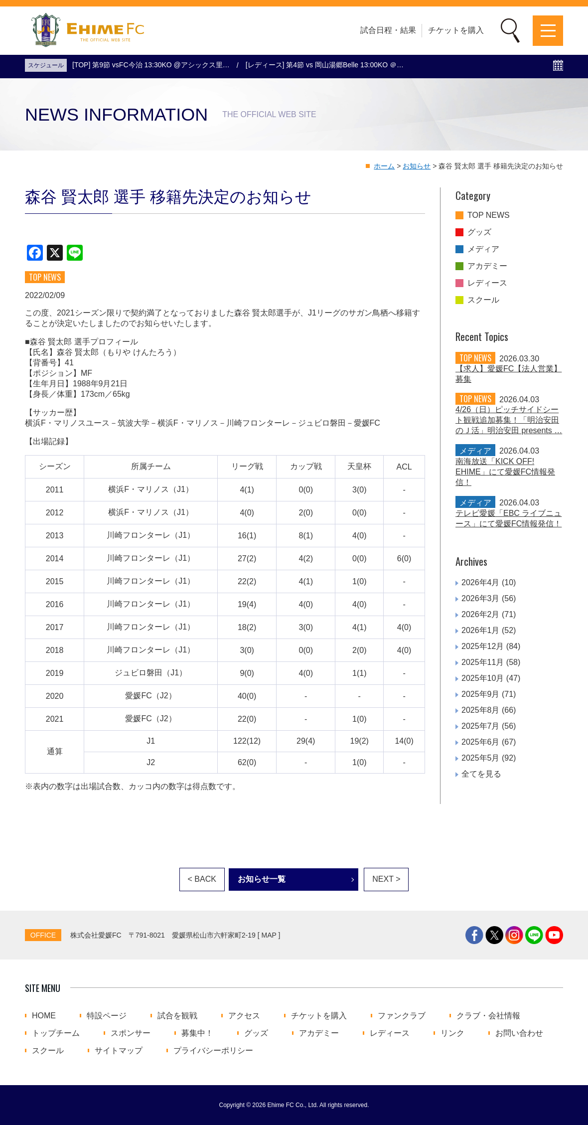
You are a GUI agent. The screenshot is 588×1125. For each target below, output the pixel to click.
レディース (487, 283)
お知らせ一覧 (262, 879)
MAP (269, 935)
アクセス (244, 1016)
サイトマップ (119, 1051)
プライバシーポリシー (213, 1051)
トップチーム (56, 1033)
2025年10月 (482, 678)
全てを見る (481, 774)
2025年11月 (482, 662)
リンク (452, 1033)
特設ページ (107, 1016)
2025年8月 (480, 710)
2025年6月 (480, 742)
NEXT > (386, 879)
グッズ (479, 232)
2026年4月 (480, 582)
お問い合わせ (519, 1033)
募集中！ (197, 1033)
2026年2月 (480, 614)
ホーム (384, 166)
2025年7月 (480, 726)
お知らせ (417, 166)
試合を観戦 (177, 1016)
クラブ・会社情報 (488, 1016)
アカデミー (487, 266)
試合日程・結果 (388, 30)
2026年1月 (480, 630)
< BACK (202, 879)
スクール (483, 300)
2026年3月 (480, 598)
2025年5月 (480, 758)
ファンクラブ (402, 1016)
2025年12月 (482, 646)
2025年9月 (480, 694)
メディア (483, 249)
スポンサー (130, 1033)
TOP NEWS (488, 215)
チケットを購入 (456, 30)
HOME (44, 1016)
